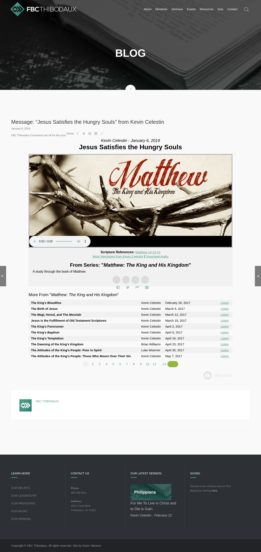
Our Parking (21, 518)
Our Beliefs (20, 487)
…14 (165, 364)
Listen (225, 302)
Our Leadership (23, 495)
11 (156, 364)
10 (150, 364)
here (214, 490)
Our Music (19, 511)
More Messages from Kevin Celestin (117, 256)
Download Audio (158, 256)
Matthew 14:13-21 (148, 252)
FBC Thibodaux (47, 401)
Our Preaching (23, 503)
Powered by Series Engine (217, 375)
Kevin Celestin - (151, 515)
